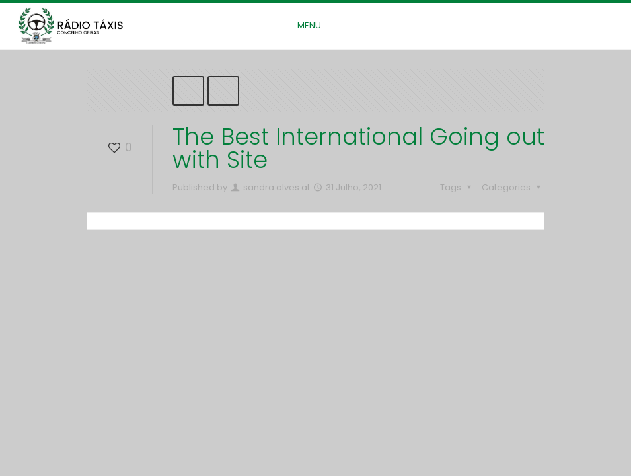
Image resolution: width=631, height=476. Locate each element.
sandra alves (271, 187)
